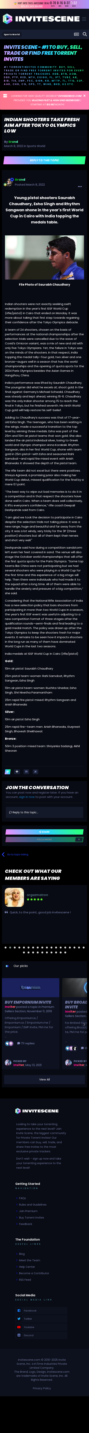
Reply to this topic (44, 160)
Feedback (25, 1224)
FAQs (22, 1198)
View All (44, 1079)
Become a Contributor (34, 1273)
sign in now (27, 797)
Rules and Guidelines (33, 1205)
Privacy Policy (42, 1388)
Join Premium (28, 1211)
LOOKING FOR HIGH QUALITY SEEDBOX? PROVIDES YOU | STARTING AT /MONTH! (46, 100)
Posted (30, 185)
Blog (22, 1254)
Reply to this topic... (23, 812)
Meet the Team (29, 1260)
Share (44, 832)
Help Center (27, 1267)
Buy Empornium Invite (28, 1002)
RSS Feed (25, 1280)
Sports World (36, 146)
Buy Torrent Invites (31, 1217)
